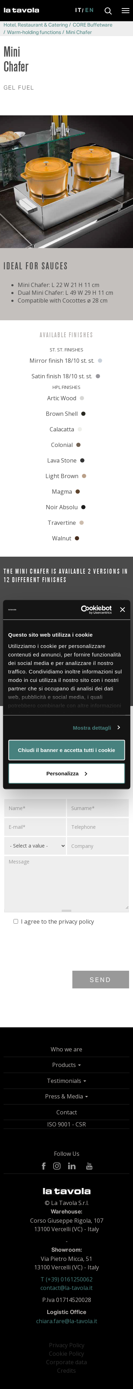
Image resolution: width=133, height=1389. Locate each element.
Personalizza (66, 773)
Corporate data (66, 1362)
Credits (66, 1370)
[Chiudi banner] (122, 609)
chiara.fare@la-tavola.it (66, 1321)
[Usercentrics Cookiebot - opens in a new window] (83, 609)
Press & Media (66, 1096)
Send (100, 980)
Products (66, 1065)
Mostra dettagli (92, 727)
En (89, 10)
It (78, 10)
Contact (66, 1112)
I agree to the (53, 921)
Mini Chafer (79, 32)
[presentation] (58, 950)
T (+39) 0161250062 (66, 1279)
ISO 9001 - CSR (66, 1124)
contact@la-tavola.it (66, 1288)
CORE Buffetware (92, 25)
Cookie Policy (66, 1354)
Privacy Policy (66, 1345)
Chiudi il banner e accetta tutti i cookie (66, 750)
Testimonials (66, 1081)
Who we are (66, 1049)
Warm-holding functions (34, 32)
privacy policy (76, 921)
